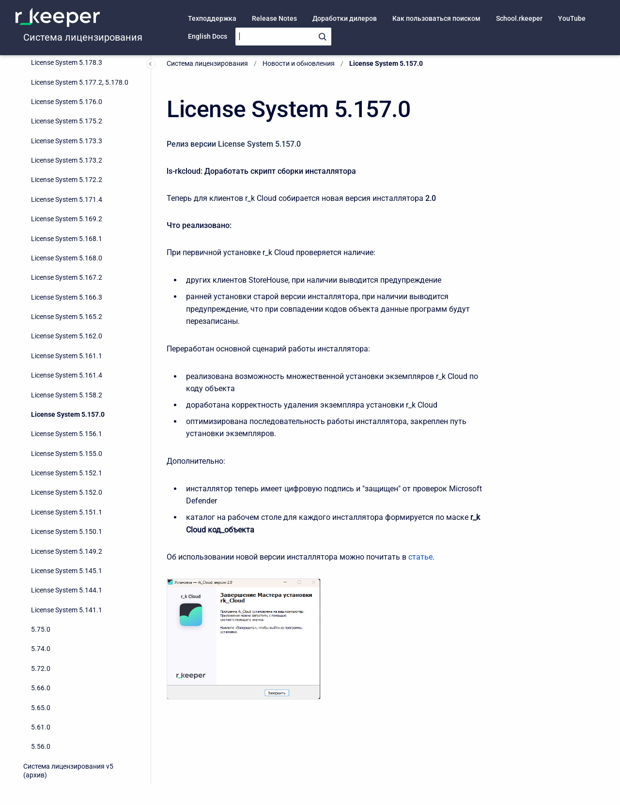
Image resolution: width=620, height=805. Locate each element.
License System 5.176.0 (66, 102)
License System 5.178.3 (66, 62)
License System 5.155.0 (66, 453)
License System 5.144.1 (66, 590)
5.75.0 (40, 629)
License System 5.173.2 (66, 160)
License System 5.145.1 (66, 571)
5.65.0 (40, 708)
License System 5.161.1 (66, 356)
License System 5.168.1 (66, 239)
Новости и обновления (299, 63)
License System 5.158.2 (66, 395)
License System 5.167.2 (66, 277)
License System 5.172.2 (66, 179)
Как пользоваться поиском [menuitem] (436, 18)
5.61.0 (40, 727)
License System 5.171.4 (66, 199)
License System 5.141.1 (66, 610)
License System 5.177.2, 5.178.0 (79, 82)
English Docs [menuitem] (207, 36)
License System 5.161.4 (66, 375)
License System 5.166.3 (66, 297)
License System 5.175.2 (66, 121)
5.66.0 (40, 688)
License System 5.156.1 (66, 434)
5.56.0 (40, 746)
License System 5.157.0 (68, 414)
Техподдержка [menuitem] (212, 18)
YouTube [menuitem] (572, 18)
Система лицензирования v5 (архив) (68, 770)
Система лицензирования (82, 37)
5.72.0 (40, 668)
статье (420, 557)
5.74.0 (40, 649)
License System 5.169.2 (66, 219)
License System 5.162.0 (66, 336)
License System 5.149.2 (66, 551)
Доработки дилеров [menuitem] (344, 18)
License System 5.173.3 (66, 141)
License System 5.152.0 (66, 492)
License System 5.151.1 (66, 512)
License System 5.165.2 (66, 316)
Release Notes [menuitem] (274, 18)
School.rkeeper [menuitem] (519, 18)
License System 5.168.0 (66, 258)
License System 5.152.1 (66, 473)
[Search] (283, 36)
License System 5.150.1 (66, 531)
